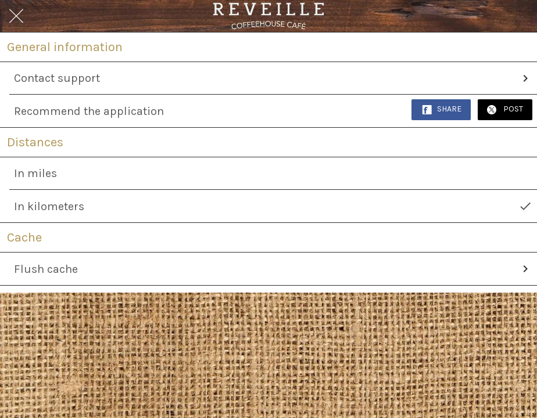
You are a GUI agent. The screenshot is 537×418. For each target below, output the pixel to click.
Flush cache (273, 269)
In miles (35, 173)
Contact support (273, 78)
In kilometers (273, 206)
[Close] (16, 16)
